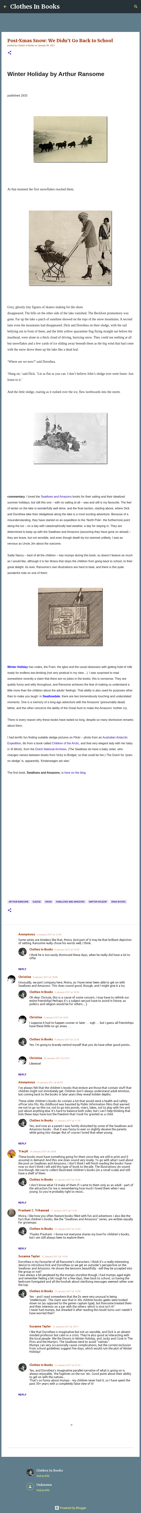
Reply (22, 969)
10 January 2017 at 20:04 (43, 1151)
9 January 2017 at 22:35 (66, 1039)
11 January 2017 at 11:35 (67, 1120)
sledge (37, 901)
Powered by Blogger (70, 1508)
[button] (9, 52)
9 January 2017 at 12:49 (49, 934)
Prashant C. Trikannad (33, 1210)
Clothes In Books (35, 6)
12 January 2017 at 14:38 (67, 1291)
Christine (24, 977)
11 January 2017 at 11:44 (63, 1210)
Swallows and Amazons (70, 901)
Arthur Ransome (18, 901)
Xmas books (118, 901)
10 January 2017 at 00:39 (50, 1082)
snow (48, 901)
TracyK (23, 1151)
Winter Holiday (98, 901)
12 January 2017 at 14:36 (67, 1179)
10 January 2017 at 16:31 (57, 1058)
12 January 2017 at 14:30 (54, 1256)
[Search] (136, 6)
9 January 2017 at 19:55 (56, 1017)
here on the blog (75, 772)
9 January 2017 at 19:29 (66, 949)
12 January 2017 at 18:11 (66, 1326)
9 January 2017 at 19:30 (66, 992)
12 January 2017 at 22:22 (67, 1365)
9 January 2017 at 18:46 (45, 977)
